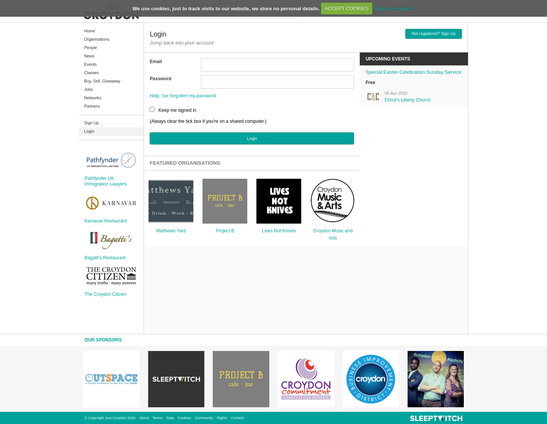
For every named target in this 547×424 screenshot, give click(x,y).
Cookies (184, 418)
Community (204, 418)
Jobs (88, 89)
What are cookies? (393, 8)
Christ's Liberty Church (407, 100)
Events (90, 64)
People (90, 47)
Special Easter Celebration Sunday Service (413, 72)
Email (156, 61)
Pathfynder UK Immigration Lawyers (106, 181)
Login (89, 131)
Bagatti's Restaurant (105, 257)
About (144, 418)
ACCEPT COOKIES (346, 8)
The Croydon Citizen (105, 294)
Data (170, 418)
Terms (158, 418)
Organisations (97, 39)
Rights (222, 418)
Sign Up (91, 123)
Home (89, 31)
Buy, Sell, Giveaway (102, 81)
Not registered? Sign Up (433, 33)
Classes (91, 72)
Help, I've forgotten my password (183, 95)
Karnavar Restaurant (106, 221)
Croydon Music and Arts (333, 234)
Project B (225, 230)
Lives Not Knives (279, 230)
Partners (92, 106)
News (89, 56)
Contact (237, 418)
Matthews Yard (171, 230)
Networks (92, 97)
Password (160, 78)
